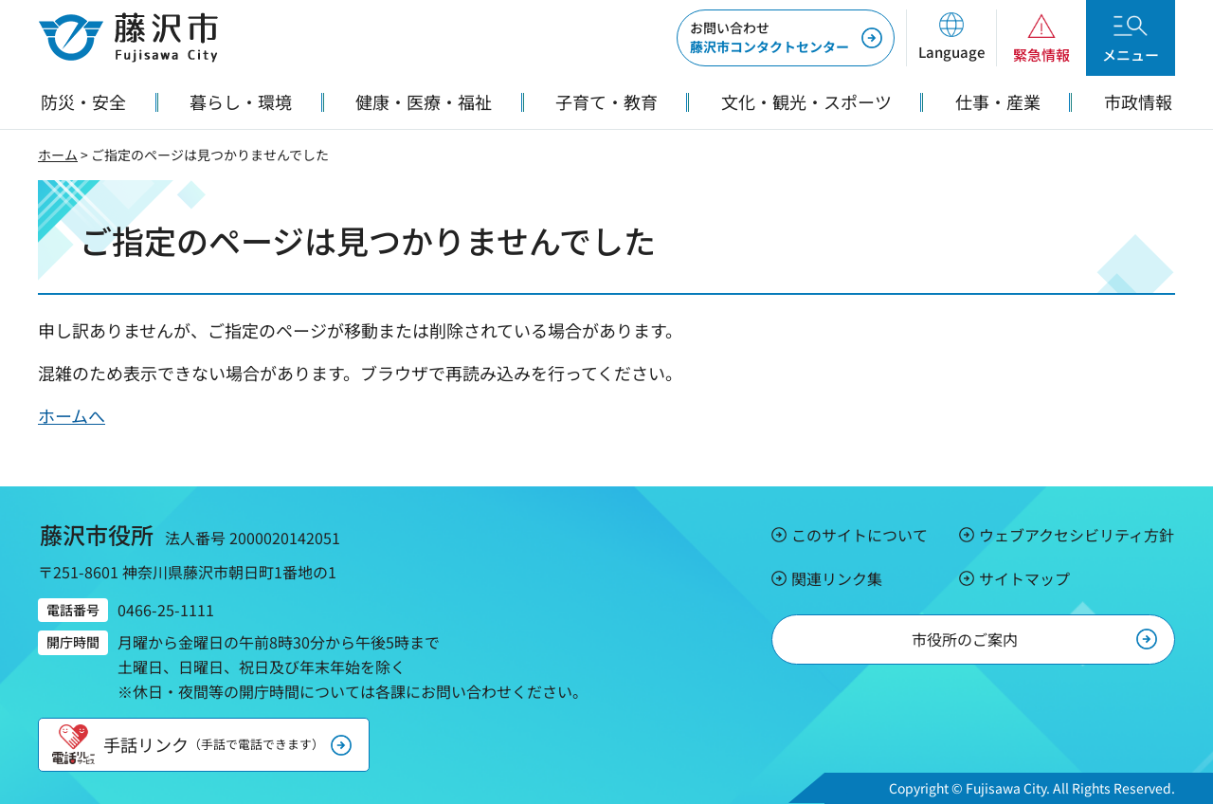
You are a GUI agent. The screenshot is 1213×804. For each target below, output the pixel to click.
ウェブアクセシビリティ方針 (1076, 534)
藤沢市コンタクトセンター (769, 37)
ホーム (58, 154)
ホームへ (71, 415)
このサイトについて (859, 534)
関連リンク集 (836, 578)
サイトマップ (1024, 578)
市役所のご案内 (965, 639)
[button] (951, 38)
